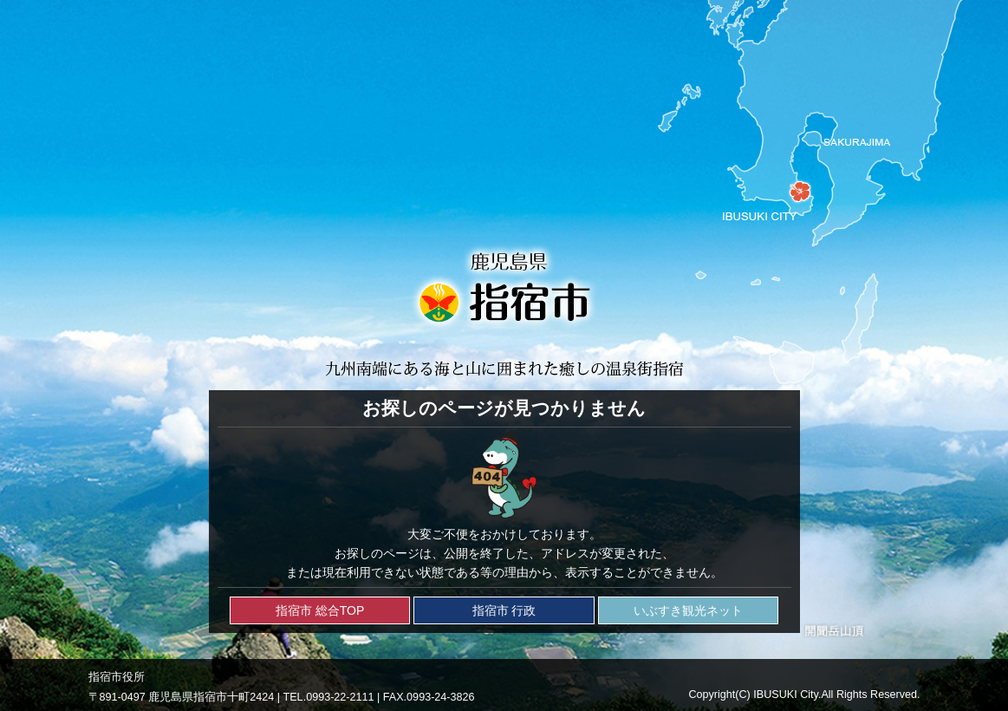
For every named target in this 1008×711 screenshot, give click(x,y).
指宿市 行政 (504, 610)
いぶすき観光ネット (688, 610)
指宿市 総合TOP (320, 610)
